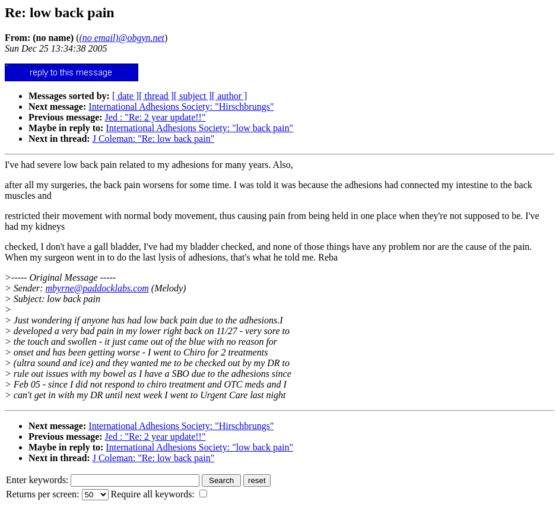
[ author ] (229, 96)
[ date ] (125, 96)
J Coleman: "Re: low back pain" (153, 139)
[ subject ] (193, 96)
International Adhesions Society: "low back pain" (199, 128)
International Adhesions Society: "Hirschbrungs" (181, 106)
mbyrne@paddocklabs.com (97, 288)
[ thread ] (156, 96)
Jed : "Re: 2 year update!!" (155, 117)
